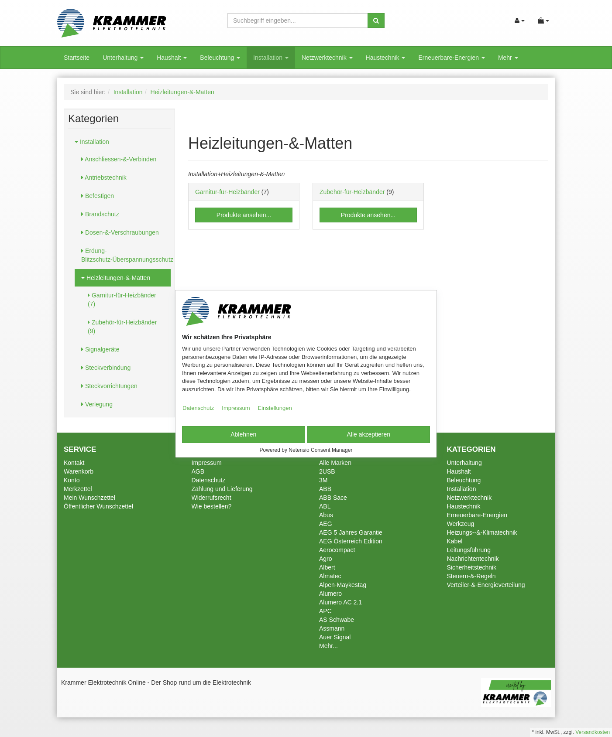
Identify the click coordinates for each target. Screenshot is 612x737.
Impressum (236, 408)
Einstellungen (275, 408)
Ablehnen (243, 434)
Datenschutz (198, 408)
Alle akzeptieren (368, 434)
